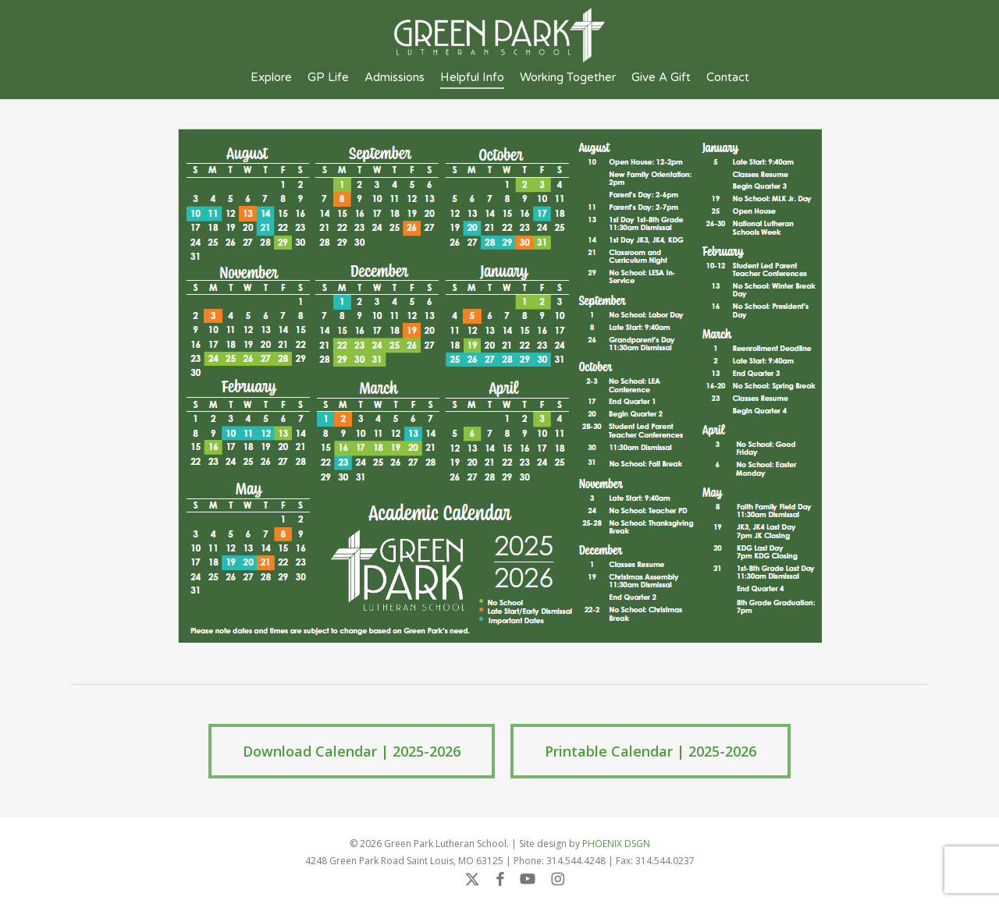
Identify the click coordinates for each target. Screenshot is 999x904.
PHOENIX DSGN (616, 843)
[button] (351, 751)
